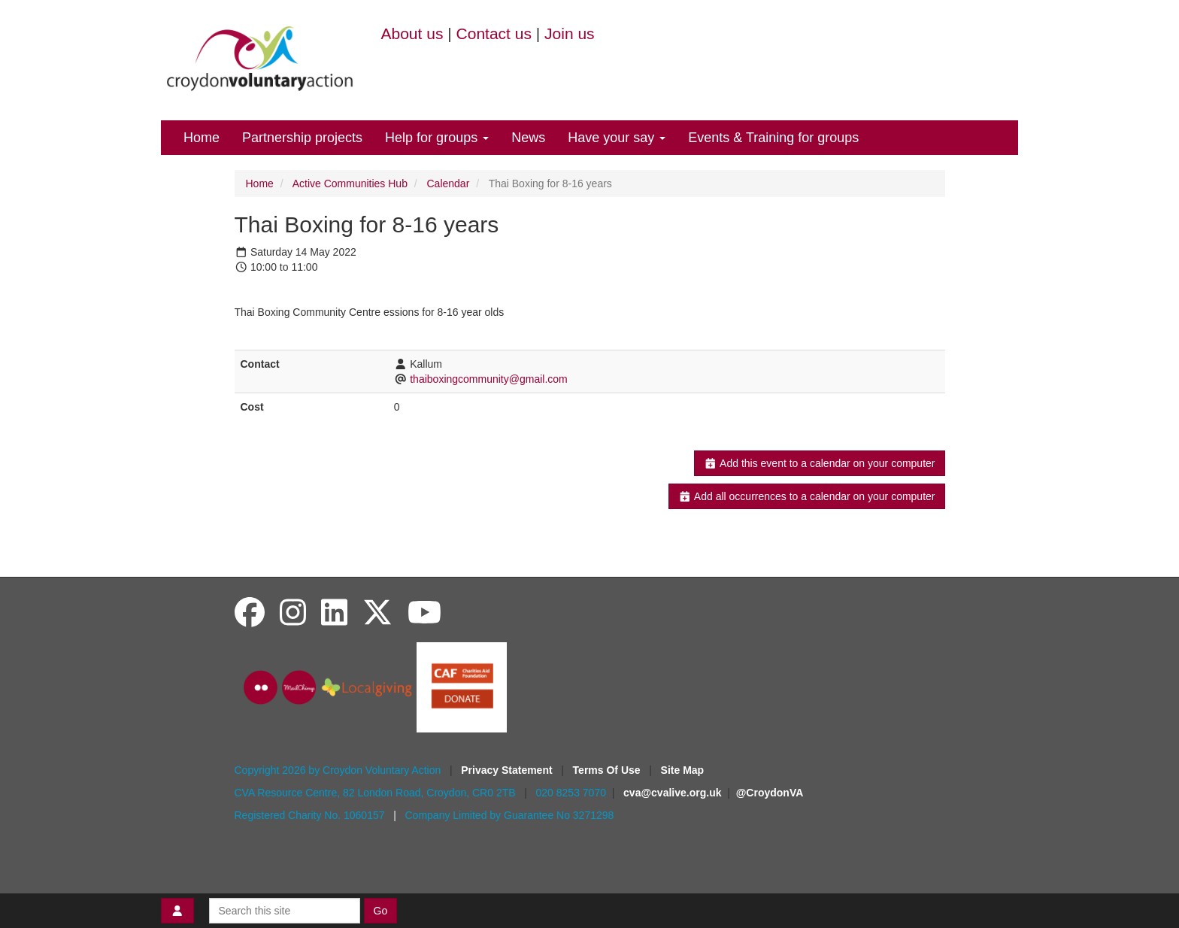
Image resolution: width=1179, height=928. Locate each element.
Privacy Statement (508, 770)
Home (201, 137)
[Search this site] (284, 910)
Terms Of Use (608, 770)
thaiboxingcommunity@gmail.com (489, 379)
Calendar (448, 183)
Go (381, 911)
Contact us (494, 33)
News (528, 137)
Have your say (616, 137)
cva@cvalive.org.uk (672, 793)
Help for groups (437, 137)
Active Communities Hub (350, 183)
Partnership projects (302, 137)
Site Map (683, 770)
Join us (569, 33)
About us (412, 33)
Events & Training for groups (773, 137)
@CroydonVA (770, 793)
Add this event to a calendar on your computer (819, 463)
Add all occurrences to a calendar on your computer (806, 496)
